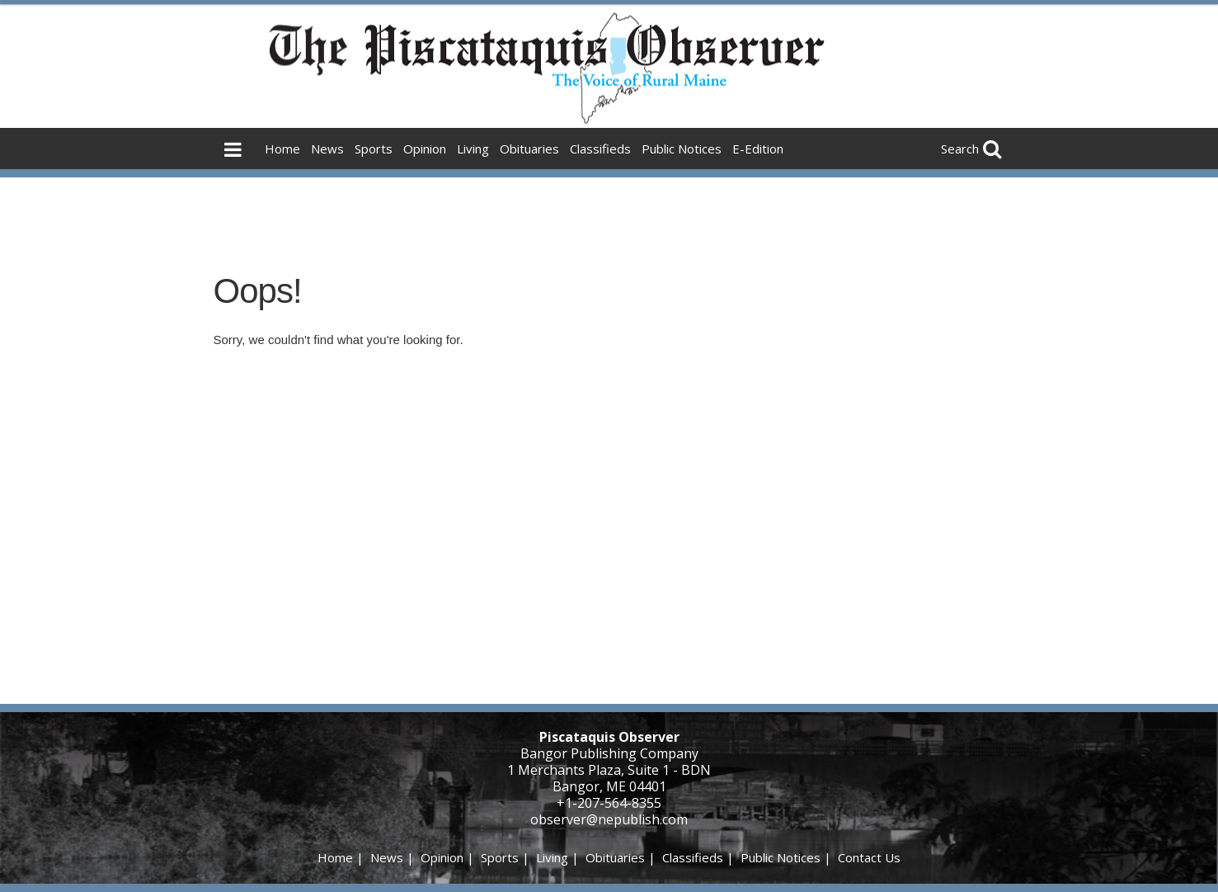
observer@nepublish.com (609, 819)
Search (960, 148)
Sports (374, 148)
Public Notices (682, 148)
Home (282, 148)
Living (473, 148)
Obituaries (529, 148)
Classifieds (600, 148)
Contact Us (869, 857)
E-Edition (757, 148)
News (327, 148)
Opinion (424, 148)
